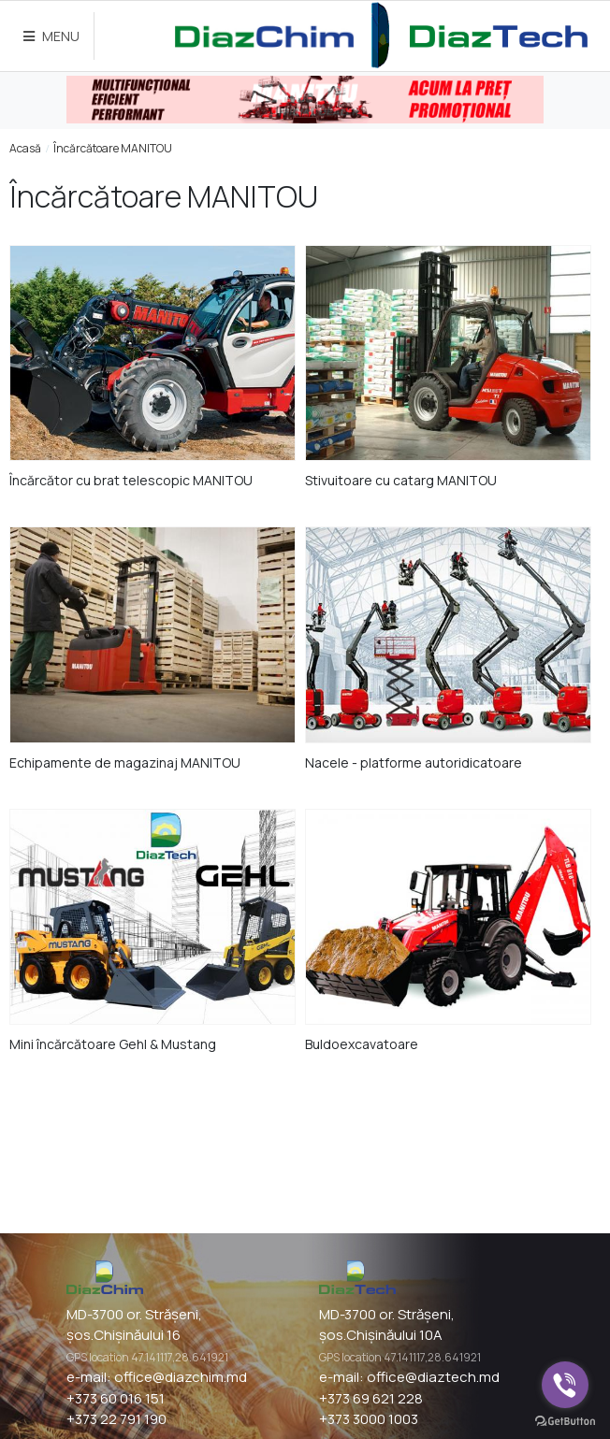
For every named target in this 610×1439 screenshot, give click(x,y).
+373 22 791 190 (116, 1419)
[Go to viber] (565, 1384)
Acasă (25, 148)
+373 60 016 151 (115, 1398)
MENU (51, 36)
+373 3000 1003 (368, 1419)
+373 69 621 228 (371, 1398)
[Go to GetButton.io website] (565, 1420)
